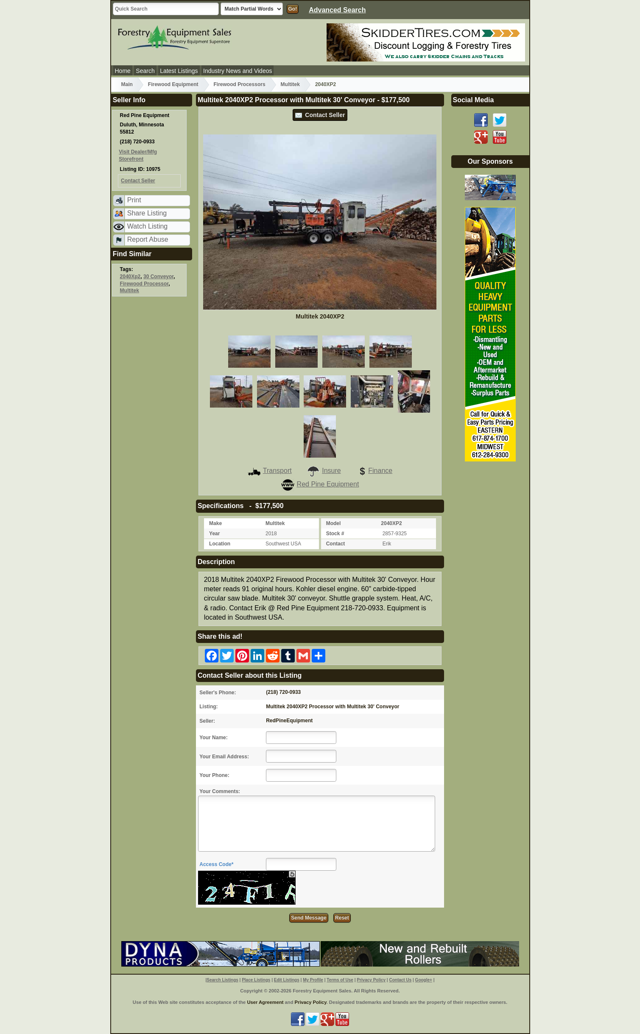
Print (134, 200)
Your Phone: (214, 775)
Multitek (290, 84)
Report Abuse (147, 239)
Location (219, 544)
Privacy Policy (371, 980)
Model (333, 523)
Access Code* (216, 864)
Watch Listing (147, 226)
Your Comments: (219, 791)
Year (214, 534)
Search (145, 70)
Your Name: (213, 738)
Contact (335, 544)
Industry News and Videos (237, 70)
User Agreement (265, 1002)
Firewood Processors (240, 84)
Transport (270, 470)
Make (215, 523)
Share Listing (147, 213)
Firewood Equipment (173, 84)
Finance (374, 470)
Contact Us (400, 980)
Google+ (423, 980)
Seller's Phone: (217, 693)
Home (123, 70)
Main (127, 84)
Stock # (335, 534)
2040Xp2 (130, 276)
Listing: (208, 707)
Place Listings (256, 980)
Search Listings (222, 980)
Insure (324, 470)
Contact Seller (320, 115)
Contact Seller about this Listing (250, 675)
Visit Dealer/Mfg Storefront (138, 155)
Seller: (207, 721)
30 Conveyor (158, 276)
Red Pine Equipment (320, 484)
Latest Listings (179, 70)
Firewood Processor (144, 284)
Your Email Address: (224, 757)
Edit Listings (286, 980)
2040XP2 (325, 84)
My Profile (313, 980)
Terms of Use (340, 980)
